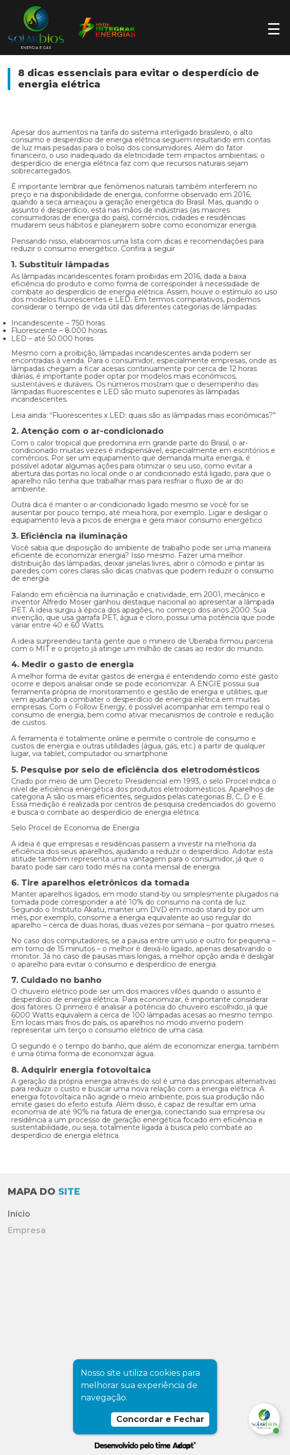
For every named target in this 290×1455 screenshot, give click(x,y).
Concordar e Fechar (160, 1419)
